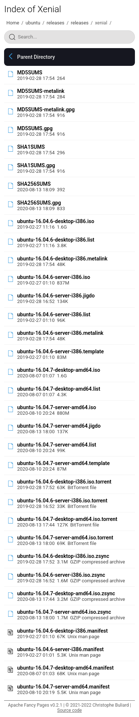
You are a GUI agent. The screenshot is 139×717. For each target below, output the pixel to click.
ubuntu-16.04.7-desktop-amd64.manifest (65, 668)
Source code (69, 710)
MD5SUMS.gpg (35, 128)
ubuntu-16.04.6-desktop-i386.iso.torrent (64, 482)
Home (12, 23)
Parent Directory (36, 57)
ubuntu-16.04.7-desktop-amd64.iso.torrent (67, 519)
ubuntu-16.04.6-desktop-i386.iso (55, 221)
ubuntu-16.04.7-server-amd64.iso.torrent (65, 538)
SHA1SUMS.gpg (36, 165)
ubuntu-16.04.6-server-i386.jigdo (56, 296)
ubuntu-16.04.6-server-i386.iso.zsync (61, 575)
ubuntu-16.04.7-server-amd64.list (56, 445)
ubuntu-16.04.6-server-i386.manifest (60, 649)
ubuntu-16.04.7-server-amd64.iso (56, 407)
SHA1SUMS (30, 147)
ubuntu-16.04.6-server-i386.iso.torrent (62, 501)
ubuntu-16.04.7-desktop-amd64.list (58, 389)
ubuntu (33, 23)
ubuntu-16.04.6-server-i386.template (60, 351)
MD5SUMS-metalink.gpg (46, 109)
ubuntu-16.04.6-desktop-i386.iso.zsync (63, 556)
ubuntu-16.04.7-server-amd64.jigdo (58, 426)
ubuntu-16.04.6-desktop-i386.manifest (62, 631)
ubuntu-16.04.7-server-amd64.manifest (63, 687)
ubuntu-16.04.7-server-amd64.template (63, 463)
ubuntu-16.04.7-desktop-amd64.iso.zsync (66, 593)
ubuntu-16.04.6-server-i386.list (53, 314)
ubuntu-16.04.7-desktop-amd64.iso (58, 370)
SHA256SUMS (33, 184)
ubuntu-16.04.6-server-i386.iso (53, 277)
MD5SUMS (29, 72)
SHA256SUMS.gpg (39, 203)
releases (55, 23)
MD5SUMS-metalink (40, 91)
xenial (101, 23)
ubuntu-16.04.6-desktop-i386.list (55, 240)
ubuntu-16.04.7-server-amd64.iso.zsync (64, 612)
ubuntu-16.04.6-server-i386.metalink (60, 333)
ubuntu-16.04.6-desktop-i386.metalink (62, 259)
